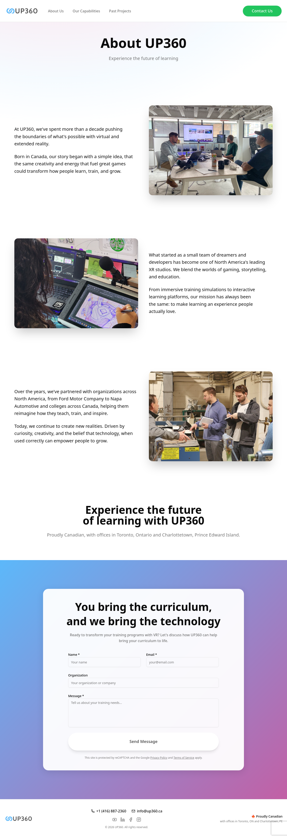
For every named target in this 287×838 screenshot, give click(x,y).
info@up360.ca (147, 811)
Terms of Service (184, 758)
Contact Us (262, 10)
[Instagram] (139, 819)
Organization (78, 675)
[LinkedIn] (122, 819)
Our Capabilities (86, 11)
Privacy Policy (158, 758)
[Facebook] (130, 819)
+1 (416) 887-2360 (108, 811)
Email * (151, 654)
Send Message (143, 741)
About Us (56, 11)
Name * (74, 654)
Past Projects (120, 11)
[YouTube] (114, 819)
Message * (76, 696)
